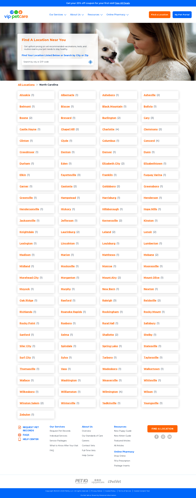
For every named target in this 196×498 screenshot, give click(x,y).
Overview (86, 431)
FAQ (52, 450)
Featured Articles (122, 440)
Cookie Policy (110, 491)
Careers (85, 440)
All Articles (119, 445)
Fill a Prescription (122, 461)
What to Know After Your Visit (64, 445)
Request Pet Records (60, 431)
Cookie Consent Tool (142, 491)
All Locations (26, 84)
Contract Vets (88, 445)
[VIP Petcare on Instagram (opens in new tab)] (163, 437)
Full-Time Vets (88, 450)
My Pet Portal (182, 14)
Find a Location (159, 14)
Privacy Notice (96, 491)
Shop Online (120, 456)
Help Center (88, 455)
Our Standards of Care (92, 436)
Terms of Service (124, 491)
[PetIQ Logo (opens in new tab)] (81, 481)
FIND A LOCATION (162, 428)
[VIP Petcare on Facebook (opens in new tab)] (156, 437)
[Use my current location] (90, 62)
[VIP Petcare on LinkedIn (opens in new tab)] (169, 437)
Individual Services (58, 436)
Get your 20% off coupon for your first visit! (98, 3)
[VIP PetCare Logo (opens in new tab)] (98, 481)
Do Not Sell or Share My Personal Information (98, 495)
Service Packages (58, 440)
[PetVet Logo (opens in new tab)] (114, 481)
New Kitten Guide (122, 436)
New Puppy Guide (122, 431)
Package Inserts (122, 465)
